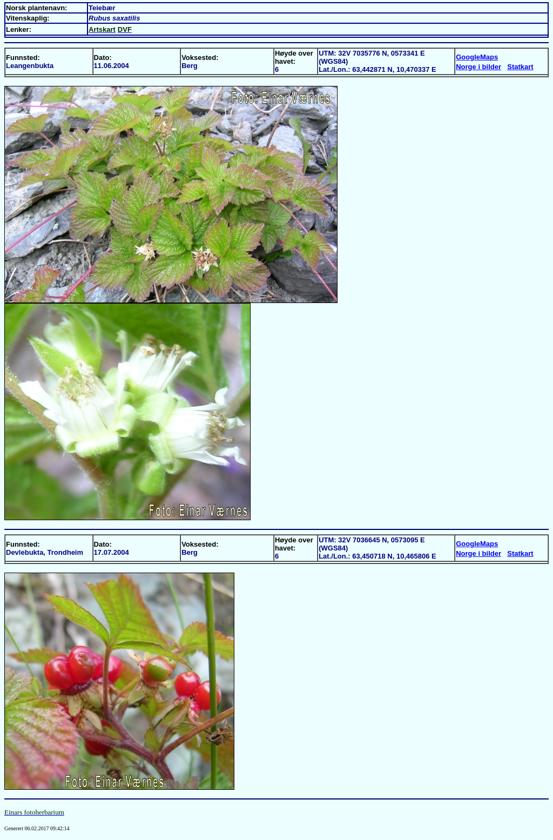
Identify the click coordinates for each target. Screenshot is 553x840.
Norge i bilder (478, 67)
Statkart (520, 67)
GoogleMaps (477, 57)
